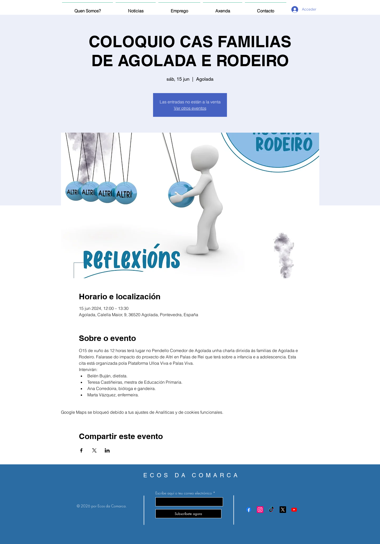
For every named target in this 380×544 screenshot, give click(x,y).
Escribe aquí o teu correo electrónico (183, 493)
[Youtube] (294, 509)
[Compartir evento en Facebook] (81, 450)
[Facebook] (248, 509)
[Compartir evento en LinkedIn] (107, 450)
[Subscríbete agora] (188, 513)
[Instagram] (260, 509)
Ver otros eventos (190, 108)
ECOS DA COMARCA (191, 475)
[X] (282, 509)
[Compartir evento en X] (94, 450)
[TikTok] (271, 509)
